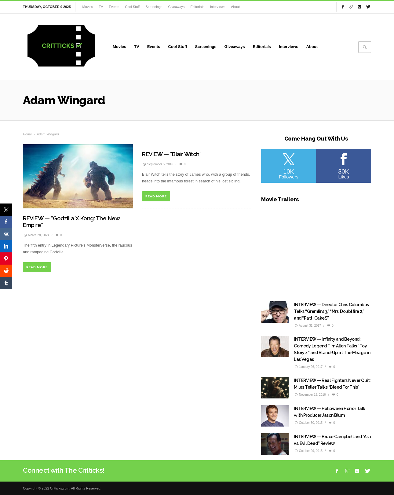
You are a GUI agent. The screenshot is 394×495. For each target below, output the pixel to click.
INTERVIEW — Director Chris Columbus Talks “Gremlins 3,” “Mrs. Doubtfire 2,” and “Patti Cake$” (331, 311)
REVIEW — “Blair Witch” (171, 154)
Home (27, 134)
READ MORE (37, 267)
